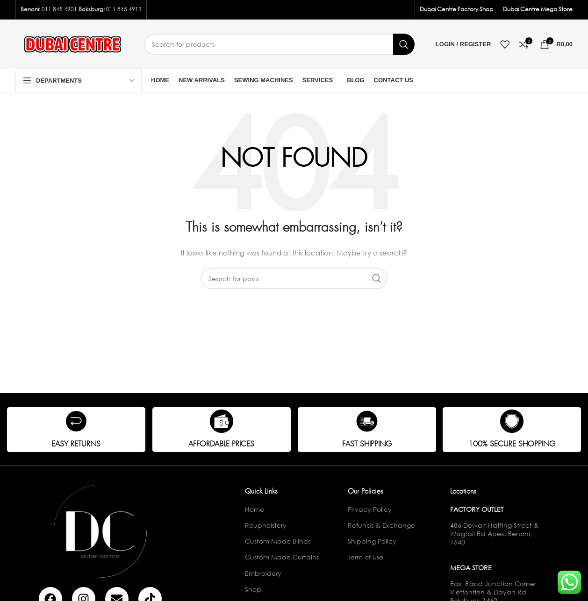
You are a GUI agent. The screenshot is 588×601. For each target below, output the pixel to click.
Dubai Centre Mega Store (538, 9)
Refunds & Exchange (381, 525)
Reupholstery (266, 525)
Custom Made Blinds (277, 541)
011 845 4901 (59, 9)
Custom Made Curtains (282, 556)
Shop (253, 589)
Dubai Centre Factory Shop (456, 9)
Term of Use (365, 556)
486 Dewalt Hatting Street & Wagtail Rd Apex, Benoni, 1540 (494, 533)
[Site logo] (72, 43)
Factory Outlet (476, 509)
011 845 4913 (124, 9)
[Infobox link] (76, 429)
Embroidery (263, 573)
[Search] (279, 44)
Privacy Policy (370, 509)
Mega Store (471, 567)
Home (254, 509)
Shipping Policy (372, 541)
